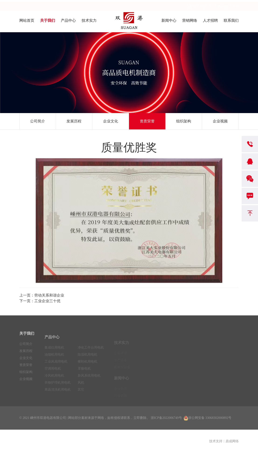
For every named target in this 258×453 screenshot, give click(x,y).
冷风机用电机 (54, 382)
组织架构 (183, 121)
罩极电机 (84, 375)
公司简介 (37, 121)
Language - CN (225, 4)
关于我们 (47, 20)
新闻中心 (168, 20)
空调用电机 (53, 375)
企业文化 (110, 121)
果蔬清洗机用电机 (58, 396)
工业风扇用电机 (56, 368)
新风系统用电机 (89, 382)
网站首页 (26, 20)
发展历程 (73, 121)
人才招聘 (210, 20)
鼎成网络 (232, 441)
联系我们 (231, 20)
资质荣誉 (147, 121)
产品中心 (68, 20)
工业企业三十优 (47, 302)
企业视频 (220, 121)
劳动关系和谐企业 (49, 296)
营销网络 (189, 20)
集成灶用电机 (54, 354)
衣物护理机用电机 (58, 389)
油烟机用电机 (54, 361)
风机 (81, 389)
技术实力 (89, 20)
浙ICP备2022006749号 (166, 418)
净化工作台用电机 (91, 354)
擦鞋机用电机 (87, 368)
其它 (81, 396)
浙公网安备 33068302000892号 (208, 418)
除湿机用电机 (87, 361)
